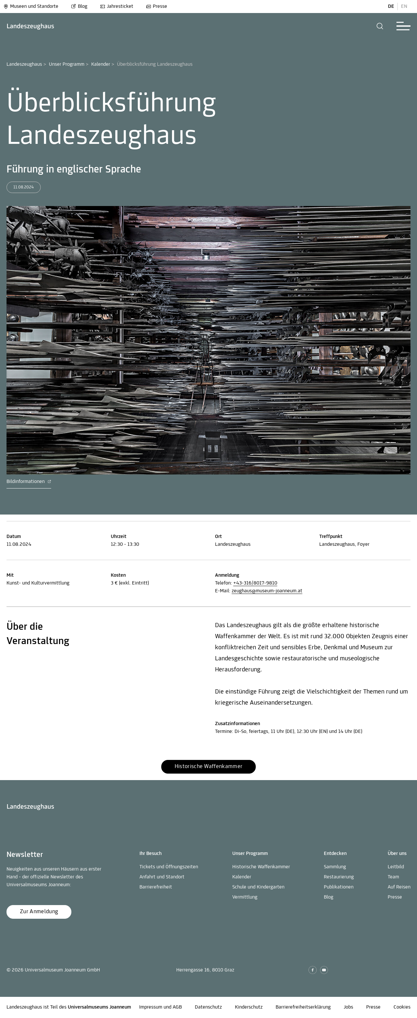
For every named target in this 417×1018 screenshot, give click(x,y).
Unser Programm (66, 64)
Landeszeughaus (24, 64)
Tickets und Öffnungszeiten (168, 867)
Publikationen (338, 887)
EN (404, 6)
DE (391, 6)
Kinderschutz (249, 1007)
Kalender (100, 64)
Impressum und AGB (160, 1007)
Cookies (402, 1007)
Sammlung (335, 867)
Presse (156, 6)
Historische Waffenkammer (261, 867)
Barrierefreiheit (155, 887)
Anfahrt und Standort (161, 877)
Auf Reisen (399, 887)
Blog (79, 6)
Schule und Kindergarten (258, 887)
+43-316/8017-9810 (255, 583)
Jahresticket (116, 6)
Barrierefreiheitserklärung (303, 1007)
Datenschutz (208, 1007)
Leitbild (396, 867)
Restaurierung (339, 877)
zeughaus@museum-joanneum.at (267, 591)
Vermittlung (244, 897)
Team (393, 877)
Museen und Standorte (30, 6)
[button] (380, 26)
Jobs (348, 1007)
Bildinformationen (29, 481)
